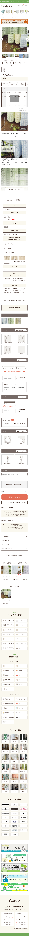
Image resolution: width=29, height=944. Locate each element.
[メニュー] (26, 6)
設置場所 (5, 470)
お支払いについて (6, 544)
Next (27, 39)
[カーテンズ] (6, 6)
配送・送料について (6, 549)
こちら (13, 515)
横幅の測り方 (22, 360)
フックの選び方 (21, 451)
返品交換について (6, 540)
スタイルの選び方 (21, 330)
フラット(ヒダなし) (9, 252)
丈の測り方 (22, 397)
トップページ (4, 17)
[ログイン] (19, 6)
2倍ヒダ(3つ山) (8, 248)
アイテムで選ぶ (11, 17)
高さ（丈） (5, 397)
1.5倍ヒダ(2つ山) (8, 244)
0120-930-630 (16, 906)
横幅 (4, 360)
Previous (1, 39)
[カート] (23, 6)
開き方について (21, 431)
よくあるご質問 (5, 536)
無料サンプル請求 (14, 308)
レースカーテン (18, 17)
